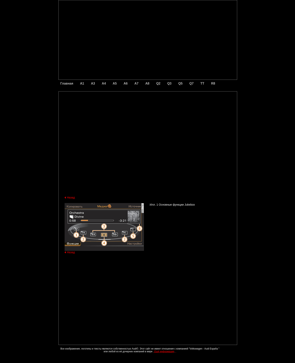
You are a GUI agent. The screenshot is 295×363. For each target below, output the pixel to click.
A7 (136, 83)
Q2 (158, 83)
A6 (126, 83)
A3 (93, 83)
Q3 (169, 83)
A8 (147, 83)
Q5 (180, 83)
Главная (66, 83)
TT (202, 83)
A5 (115, 83)
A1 (82, 83)
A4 (104, 83)
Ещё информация (164, 351)
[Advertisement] (120, 108)
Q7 (191, 83)
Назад (71, 197)
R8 (213, 83)
